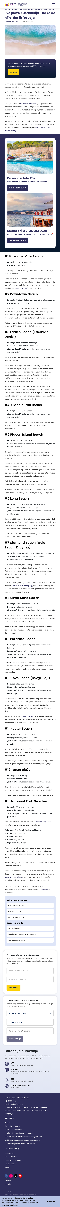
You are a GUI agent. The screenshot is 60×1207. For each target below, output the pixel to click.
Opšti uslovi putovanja (13, 1129)
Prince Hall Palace (11, 1157)
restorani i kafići (22, 288)
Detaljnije (13, 72)
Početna (7, 9)
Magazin (14, 9)
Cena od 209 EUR (17, 188)
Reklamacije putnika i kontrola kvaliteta (20, 1144)
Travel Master (10, 1164)
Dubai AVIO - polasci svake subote (22, 934)
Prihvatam (51, 1202)
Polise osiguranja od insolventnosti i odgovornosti (23, 1136)
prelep (27, 716)
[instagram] (11, 1176)
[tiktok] (15, 1176)
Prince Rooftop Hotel (13, 1160)
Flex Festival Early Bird (16, 940)
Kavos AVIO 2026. (15, 911)
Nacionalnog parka (43, 822)
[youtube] (20, 1176)
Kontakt (8, 1184)
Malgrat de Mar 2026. (16, 917)
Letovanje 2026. (14, 928)
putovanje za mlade (13, 877)
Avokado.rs (16, 1192)
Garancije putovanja (12, 1126)
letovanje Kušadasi (28, 103)
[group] (30, 40)
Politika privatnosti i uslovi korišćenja (19, 1133)
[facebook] (6, 1176)
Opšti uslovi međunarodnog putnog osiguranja (22, 1140)
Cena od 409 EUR (17, 240)
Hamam (44, 890)
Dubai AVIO (9, 1167)
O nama (8, 1180)
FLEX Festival (9, 1153)
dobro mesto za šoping (22, 586)
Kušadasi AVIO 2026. (16, 905)
